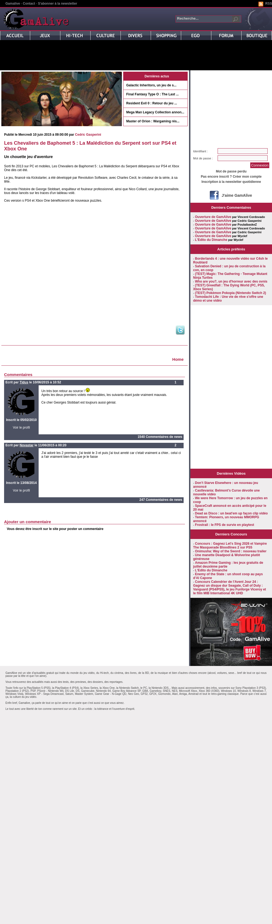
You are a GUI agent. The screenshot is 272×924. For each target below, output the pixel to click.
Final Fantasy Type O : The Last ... (152, 94)
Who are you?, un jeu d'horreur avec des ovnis (231, 281)
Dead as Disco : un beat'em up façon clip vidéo (231, 513)
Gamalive (12, 3)
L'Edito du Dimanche (211, 240)
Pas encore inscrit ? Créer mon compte (231, 176)
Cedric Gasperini (88, 135)
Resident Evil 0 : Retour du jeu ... (151, 103)
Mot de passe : (203, 158)
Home (178, 359)
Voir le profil (21, 427)
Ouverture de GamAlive (213, 217)
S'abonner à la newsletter (57, 3)
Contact (29, 3)
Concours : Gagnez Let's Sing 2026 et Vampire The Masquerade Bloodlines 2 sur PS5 (230, 545)
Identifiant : (200, 151)
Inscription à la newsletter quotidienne (231, 182)
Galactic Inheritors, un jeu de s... (151, 85)
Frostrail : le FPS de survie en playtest (224, 525)
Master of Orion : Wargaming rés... (153, 121)
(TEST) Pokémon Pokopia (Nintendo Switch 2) (230, 293)
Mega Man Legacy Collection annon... (155, 112)
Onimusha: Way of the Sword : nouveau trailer (231, 551)
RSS (268, 3)
